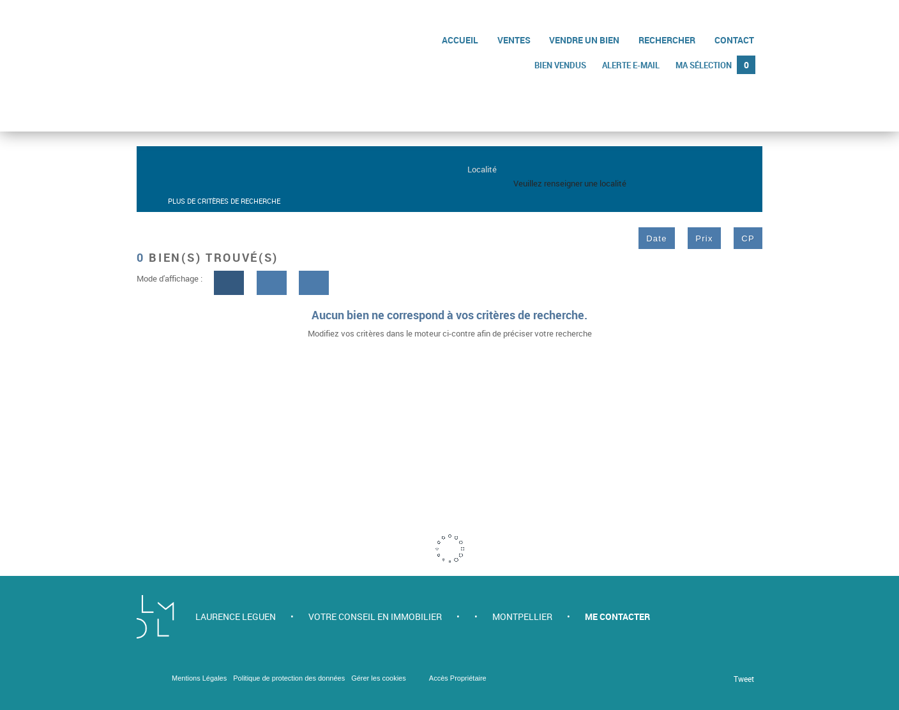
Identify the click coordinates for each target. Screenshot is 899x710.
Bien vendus (563, 64)
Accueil (462, 39)
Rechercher (667, 39)
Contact (734, 39)
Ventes (515, 39)
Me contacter (617, 616)
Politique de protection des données (289, 678)
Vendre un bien (585, 39)
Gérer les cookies (378, 678)
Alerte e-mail (632, 64)
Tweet (744, 679)
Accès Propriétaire (458, 678)
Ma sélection (716, 64)
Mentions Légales (199, 678)
